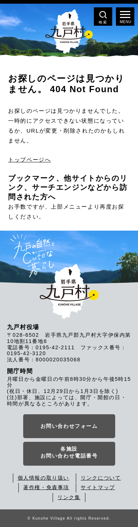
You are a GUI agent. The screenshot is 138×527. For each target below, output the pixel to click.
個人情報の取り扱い (43, 478)
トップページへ (29, 159)
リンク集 (68, 497)
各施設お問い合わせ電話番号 (69, 452)
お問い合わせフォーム (69, 426)
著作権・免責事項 (46, 487)
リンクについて (101, 478)
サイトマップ (98, 487)
